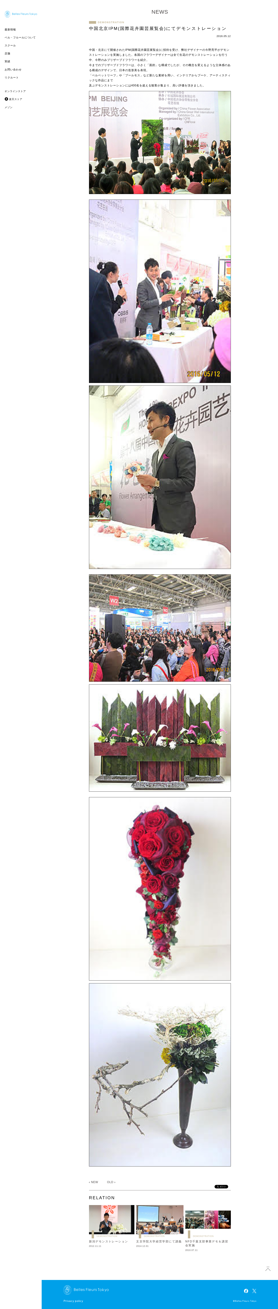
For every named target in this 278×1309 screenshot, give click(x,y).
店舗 (7, 53)
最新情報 (10, 29)
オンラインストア (15, 91)
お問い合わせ (13, 69)
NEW (94, 1182)
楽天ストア (15, 99)
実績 (7, 61)
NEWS (160, 12)
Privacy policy (73, 1301)
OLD (110, 1182)
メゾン (9, 107)
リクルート (12, 77)
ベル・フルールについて (20, 37)
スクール (10, 45)
